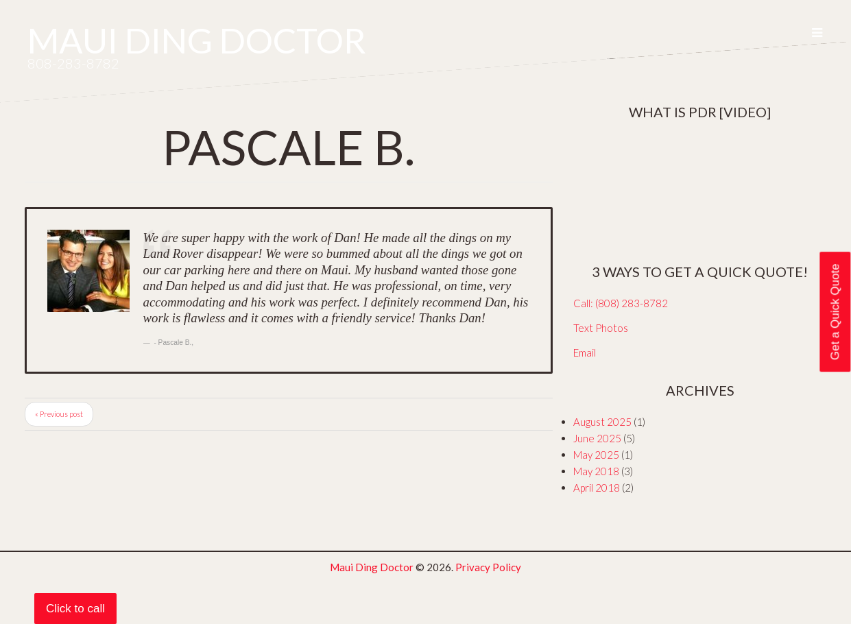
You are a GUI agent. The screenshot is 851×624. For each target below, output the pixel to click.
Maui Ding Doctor (196, 40)
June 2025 (597, 438)
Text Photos (600, 328)
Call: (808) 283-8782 (620, 303)
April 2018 (596, 487)
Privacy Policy (488, 567)
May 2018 (596, 471)
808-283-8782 (73, 63)
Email (584, 352)
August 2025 (602, 422)
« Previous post (59, 413)
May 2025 (596, 454)
